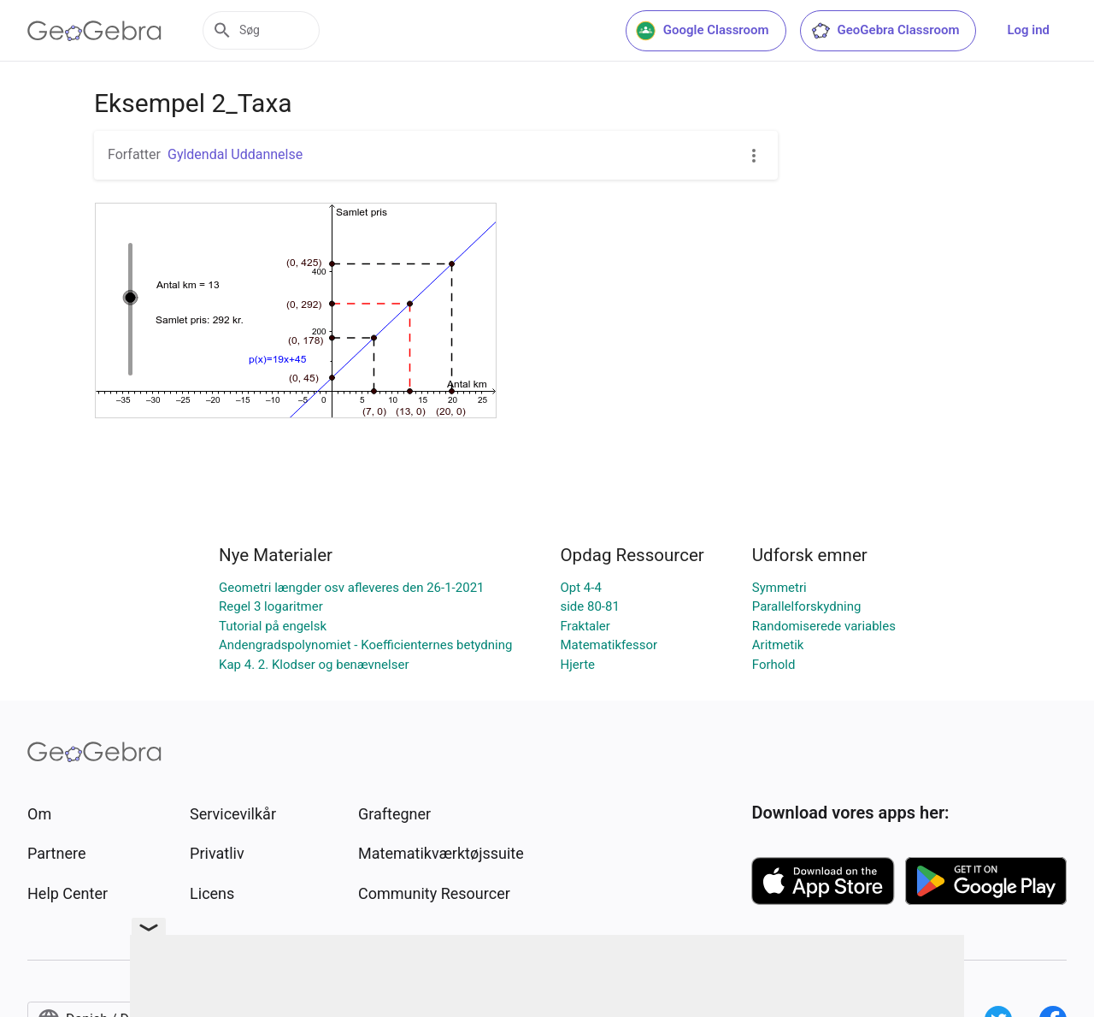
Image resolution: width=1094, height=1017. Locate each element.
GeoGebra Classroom (885, 31)
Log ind (1028, 30)
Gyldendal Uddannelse (235, 154)
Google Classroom (702, 31)
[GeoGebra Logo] (94, 31)
